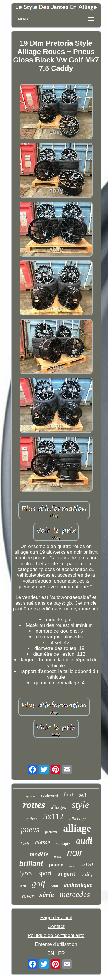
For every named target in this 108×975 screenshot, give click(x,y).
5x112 (53, 816)
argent (66, 874)
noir (74, 852)
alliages (58, 807)
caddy (87, 874)
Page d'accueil (56, 917)
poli (82, 795)
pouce (56, 865)
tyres (26, 873)
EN (50, 953)
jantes (51, 831)
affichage (77, 818)
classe (42, 842)
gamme (30, 796)
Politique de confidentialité (56, 935)
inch (23, 886)
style (80, 805)
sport (45, 873)
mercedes (75, 894)
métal (57, 856)
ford (68, 795)
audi (84, 841)
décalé (25, 843)
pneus (30, 829)
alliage (77, 828)
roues (34, 804)
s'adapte (63, 843)
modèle (39, 854)
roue (72, 866)
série (46, 894)
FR (61, 953)
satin (54, 886)
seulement (49, 795)
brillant (31, 864)
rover (28, 896)
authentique (78, 885)
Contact (56, 926)
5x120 (86, 865)
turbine (31, 819)
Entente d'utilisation (56, 944)
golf (39, 883)
